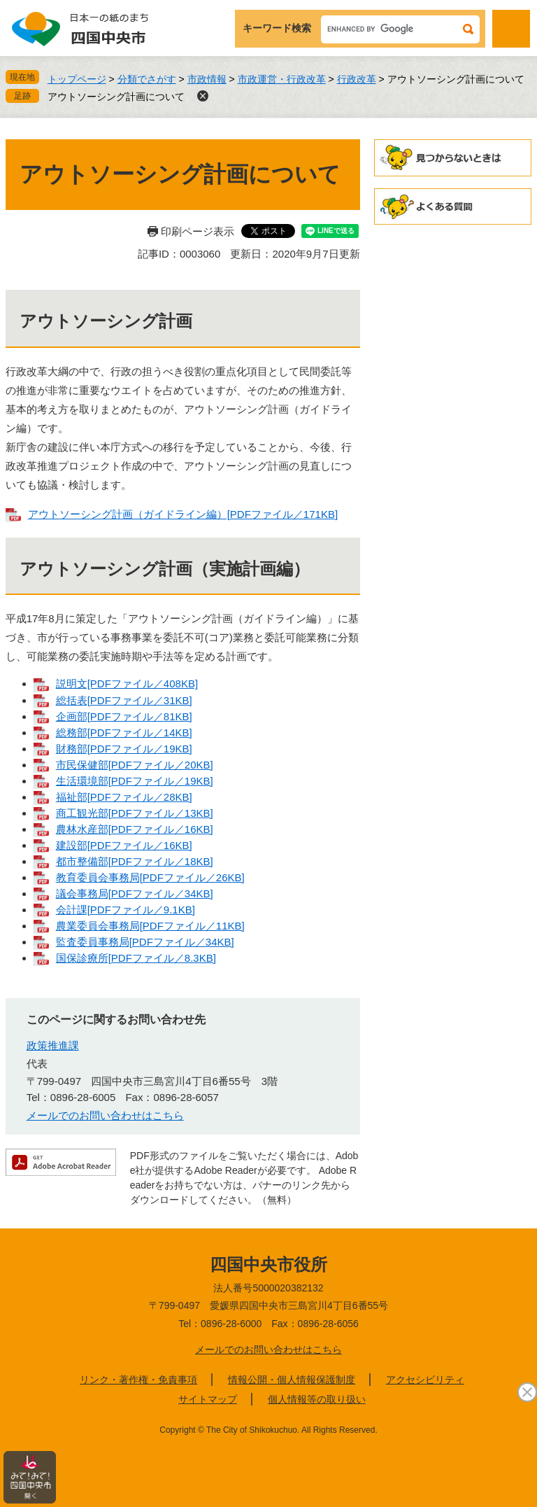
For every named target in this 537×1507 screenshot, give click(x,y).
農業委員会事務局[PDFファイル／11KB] (150, 926)
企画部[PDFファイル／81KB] (124, 716)
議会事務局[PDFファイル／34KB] (134, 893)
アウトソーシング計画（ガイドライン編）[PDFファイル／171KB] (183, 514)
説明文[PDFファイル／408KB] (127, 683)
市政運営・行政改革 (282, 79)
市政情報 (207, 79)
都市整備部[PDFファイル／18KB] (134, 861)
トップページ (77, 79)
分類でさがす (146, 79)
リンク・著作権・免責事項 (138, 1379)
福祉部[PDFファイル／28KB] (124, 797)
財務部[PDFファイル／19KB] (124, 749)
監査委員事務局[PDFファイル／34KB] (145, 942)
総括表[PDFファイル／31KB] (124, 700)
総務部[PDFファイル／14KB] (124, 732)
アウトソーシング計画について (116, 96)
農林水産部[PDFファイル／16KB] (134, 829)
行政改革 (356, 79)
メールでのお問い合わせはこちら (105, 1115)
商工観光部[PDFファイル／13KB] (134, 813)
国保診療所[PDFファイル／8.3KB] (136, 958)
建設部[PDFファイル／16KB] (124, 845)
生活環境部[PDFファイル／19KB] (134, 781)
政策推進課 (53, 1045)
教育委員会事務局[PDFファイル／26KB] (150, 877)
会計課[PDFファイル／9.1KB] (125, 910)
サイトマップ (207, 1399)
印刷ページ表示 (197, 231)
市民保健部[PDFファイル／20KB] (134, 765)
